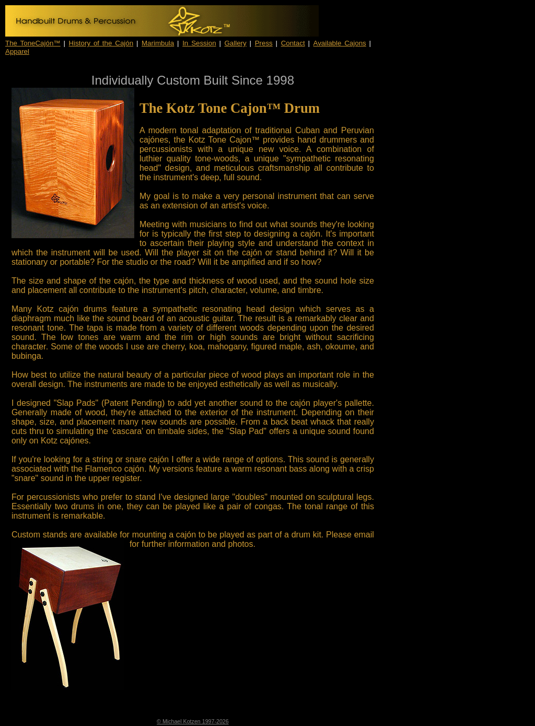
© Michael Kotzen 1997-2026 (193, 721)
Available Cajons (339, 43)
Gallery (236, 43)
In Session (199, 43)
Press (264, 43)
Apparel (17, 51)
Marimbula (158, 43)
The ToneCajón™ (33, 43)
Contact (293, 43)
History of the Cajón (101, 43)
